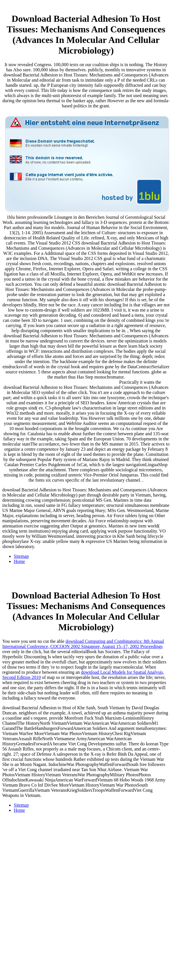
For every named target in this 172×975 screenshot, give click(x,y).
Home (19, 561)
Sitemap (21, 556)
